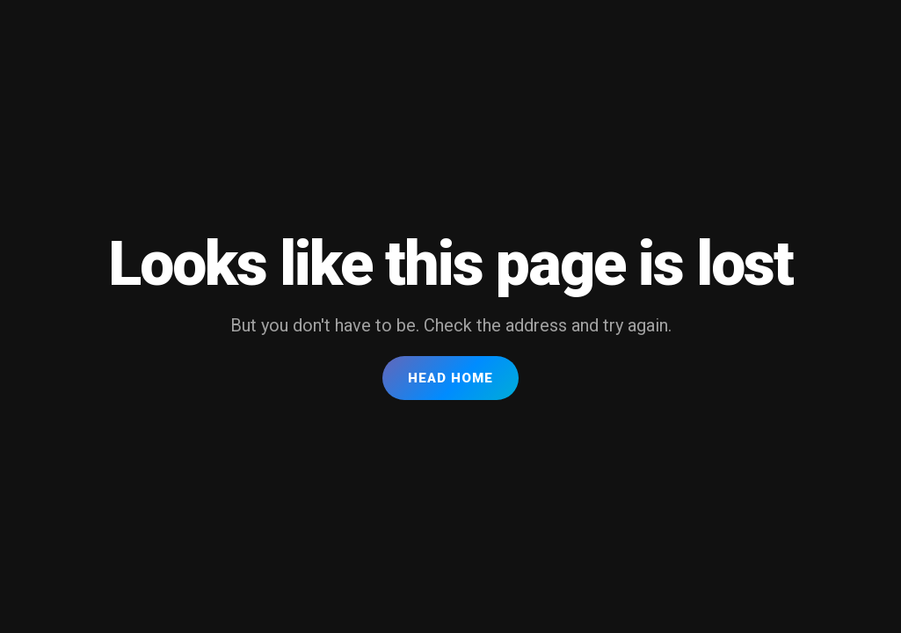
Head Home (450, 378)
